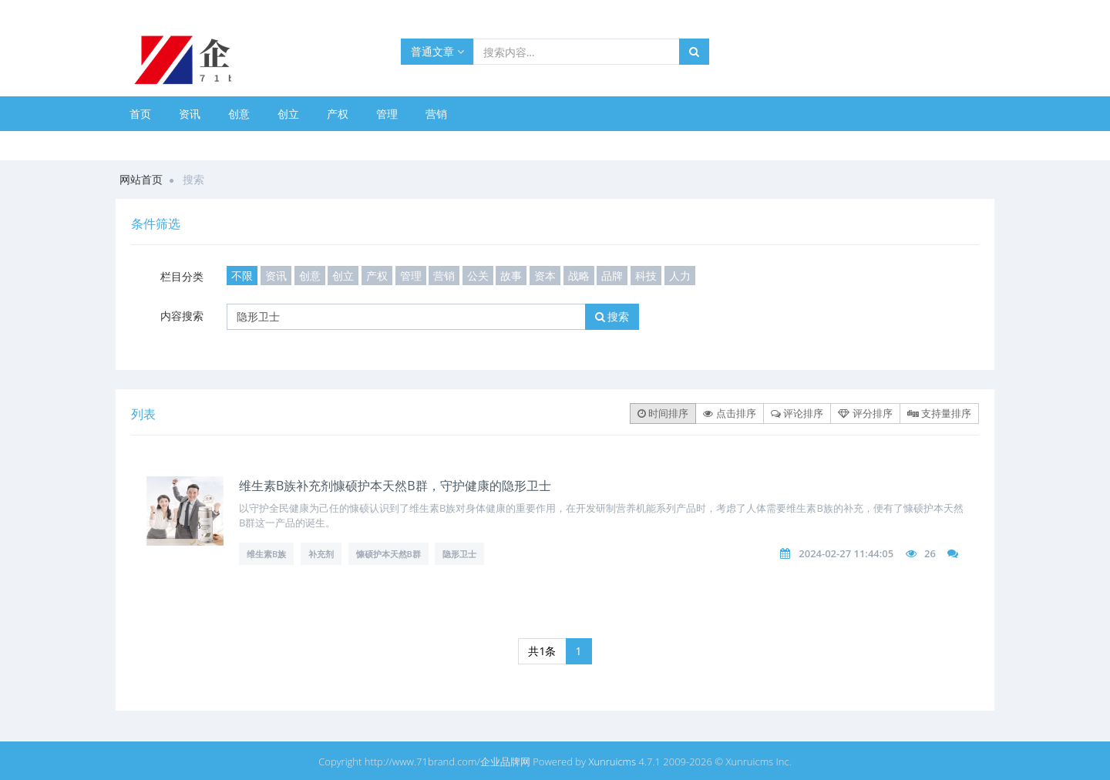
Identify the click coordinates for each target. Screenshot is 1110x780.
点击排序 (729, 413)
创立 (288, 113)
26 (930, 553)
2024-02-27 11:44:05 (846, 553)
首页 (140, 113)
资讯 (189, 113)
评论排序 (797, 413)
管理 (387, 113)
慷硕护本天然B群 (388, 554)
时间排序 (662, 413)
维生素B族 (266, 554)
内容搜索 (182, 315)
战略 (579, 275)
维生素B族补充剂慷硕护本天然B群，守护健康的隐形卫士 (395, 485)
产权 (337, 113)
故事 (511, 275)
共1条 (542, 651)
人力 (680, 275)
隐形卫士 (459, 554)
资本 (545, 275)
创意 (239, 113)
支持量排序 (939, 413)
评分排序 (865, 413)
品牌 (612, 275)
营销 (436, 113)
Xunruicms (612, 761)
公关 (478, 275)
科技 (646, 275)
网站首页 (141, 179)
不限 (242, 275)
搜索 (612, 316)
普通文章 (437, 51)
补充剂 (321, 554)
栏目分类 (182, 276)
